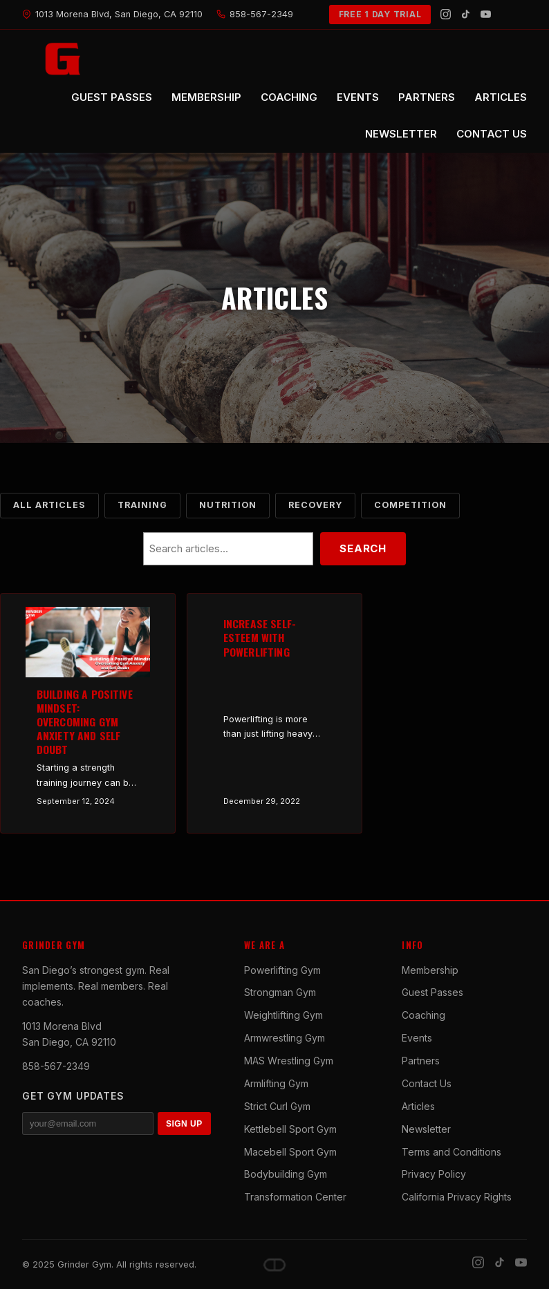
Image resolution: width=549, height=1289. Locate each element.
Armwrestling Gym (284, 1038)
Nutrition (228, 505)
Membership (430, 970)
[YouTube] (486, 14)
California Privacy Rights (457, 1197)
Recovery (315, 505)
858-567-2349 (56, 1066)
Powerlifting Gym (282, 970)
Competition (410, 505)
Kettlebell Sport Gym (290, 1129)
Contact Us (427, 1083)
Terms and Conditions (451, 1152)
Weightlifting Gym (283, 1015)
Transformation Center (295, 1197)
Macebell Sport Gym (290, 1152)
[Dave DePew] (274, 1264)
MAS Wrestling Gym (288, 1060)
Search (363, 548)
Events (417, 1038)
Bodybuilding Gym (285, 1174)
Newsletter (426, 1129)
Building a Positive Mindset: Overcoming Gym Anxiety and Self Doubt (85, 722)
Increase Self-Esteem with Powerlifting (259, 637)
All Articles (49, 505)
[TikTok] (465, 14)
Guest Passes (432, 992)
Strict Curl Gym (277, 1106)
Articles (418, 1106)
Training (142, 505)
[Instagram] (445, 14)
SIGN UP (184, 1124)
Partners (421, 1060)
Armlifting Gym (276, 1083)
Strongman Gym (280, 992)
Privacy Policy (434, 1174)
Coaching (423, 1015)
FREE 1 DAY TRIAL (380, 14)
